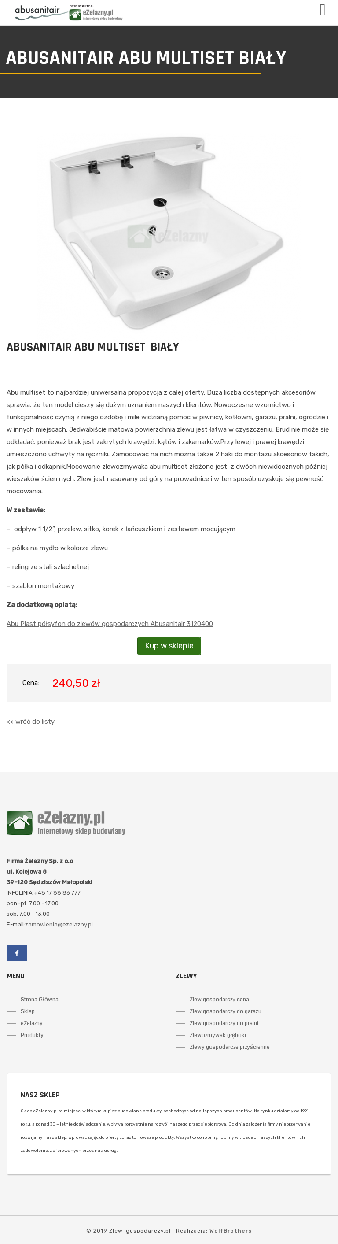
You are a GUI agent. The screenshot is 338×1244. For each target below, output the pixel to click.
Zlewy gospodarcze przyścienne (230, 1047)
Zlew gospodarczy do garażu (225, 1011)
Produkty (32, 1035)
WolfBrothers (230, 1231)
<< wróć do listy (31, 722)
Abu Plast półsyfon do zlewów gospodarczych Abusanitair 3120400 (110, 624)
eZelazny (32, 1023)
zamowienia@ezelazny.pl (59, 924)
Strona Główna (40, 999)
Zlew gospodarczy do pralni (224, 1023)
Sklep (28, 1011)
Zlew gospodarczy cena (219, 999)
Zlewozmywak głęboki (218, 1035)
